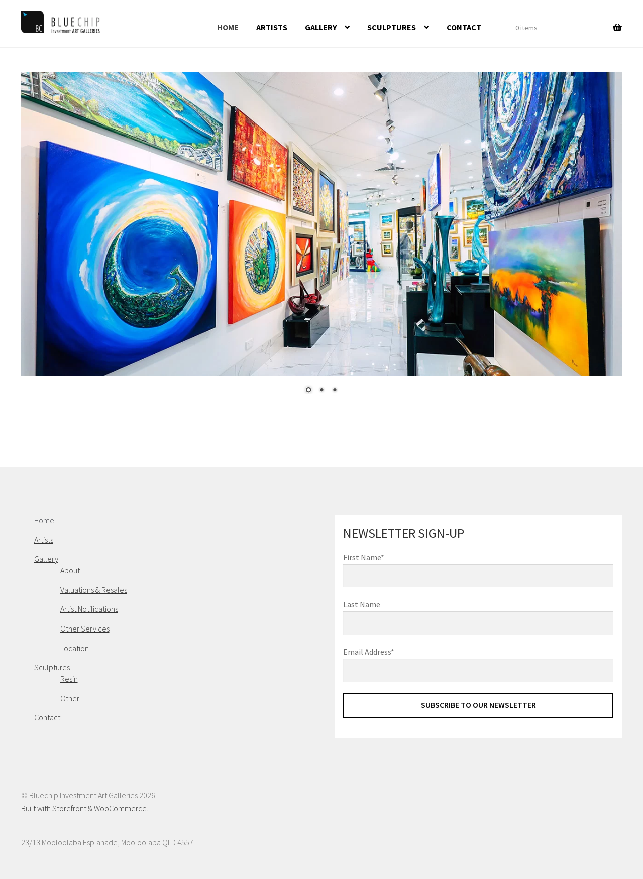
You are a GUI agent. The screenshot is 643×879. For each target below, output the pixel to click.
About (70, 570)
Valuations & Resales (93, 590)
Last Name (361, 604)
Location (74, 648)
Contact (464, 27)
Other (69, 698)
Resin (69, 679)
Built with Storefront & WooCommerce (84, 808)
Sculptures (391, 27)
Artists (271, 27)
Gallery (321, 27)
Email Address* (368, 652)
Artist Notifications (89, 609)
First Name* (363, 557)
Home (228, 27)
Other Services (85, 628)
